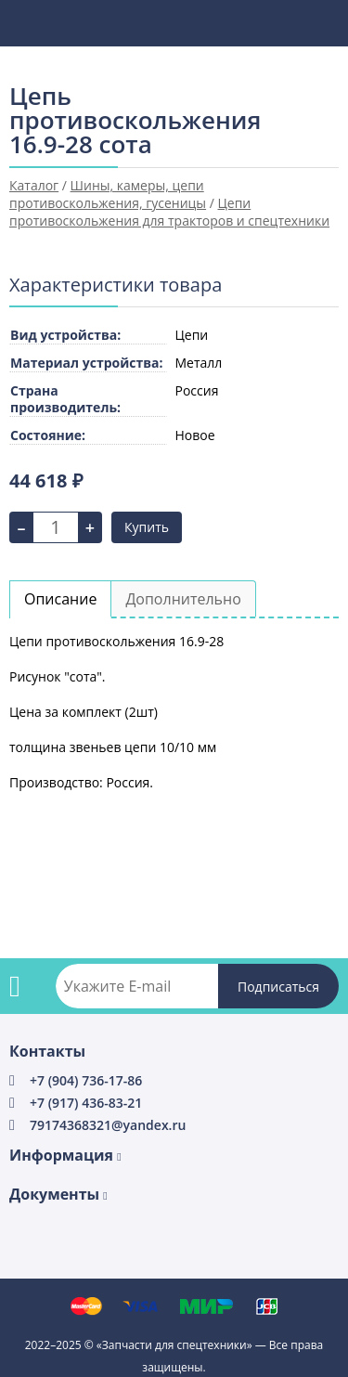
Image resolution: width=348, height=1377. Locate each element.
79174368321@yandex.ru (108, 1125)
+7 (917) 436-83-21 (86, 1102)
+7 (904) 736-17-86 (86, 1080)
